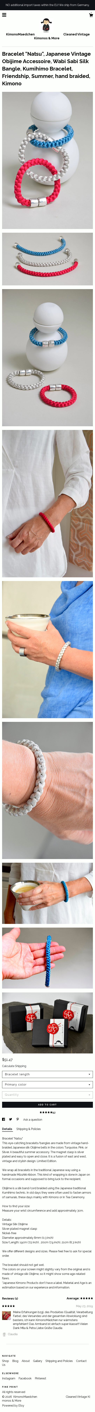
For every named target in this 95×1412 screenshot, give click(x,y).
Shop (6, 1361)
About (26, 1361)
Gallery (38, 1361)
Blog (15, 1361)
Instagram (9, 1378)
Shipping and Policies (59, 1361)
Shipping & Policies (28, 1129)
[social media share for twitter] (11, 1119)
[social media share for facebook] (4, 1119)
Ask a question (32, 1119)
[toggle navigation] (4, 15)
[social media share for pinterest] (18, 1119)
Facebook (25, 1378)
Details (7, 1129)
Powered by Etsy (13, 1405)
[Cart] (91, 15)
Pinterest (40, 1378)
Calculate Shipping (14, 1066)
